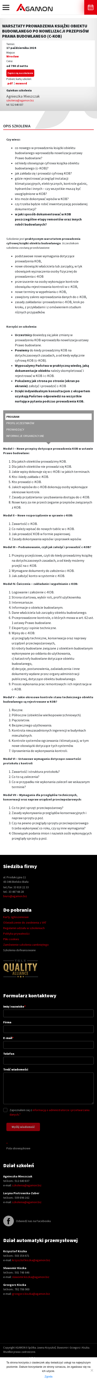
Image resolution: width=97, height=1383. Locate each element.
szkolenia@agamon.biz (20, 100)
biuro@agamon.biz (15, 896)
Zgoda (49, 1376)
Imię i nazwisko (48, 1009)
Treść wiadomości (48, 1086)
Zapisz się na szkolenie (20, 73)
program (12, 417)
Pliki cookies (11, 939)
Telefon (48, 1057)
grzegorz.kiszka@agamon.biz (31, 1294)
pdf (10, 83)
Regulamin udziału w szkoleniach (24, 928)
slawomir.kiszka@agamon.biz (30, 1277)
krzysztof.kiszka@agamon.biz (31, 1260)
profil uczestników (20, 423)
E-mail (48, 1041)
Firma (48, 1025)
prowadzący (15, 429)
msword (21, 83)
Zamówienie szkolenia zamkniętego (26, 945)
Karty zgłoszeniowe (16, 917)
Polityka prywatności (16, 933)
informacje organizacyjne (25, 436)
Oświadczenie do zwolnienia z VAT (24, 922)
